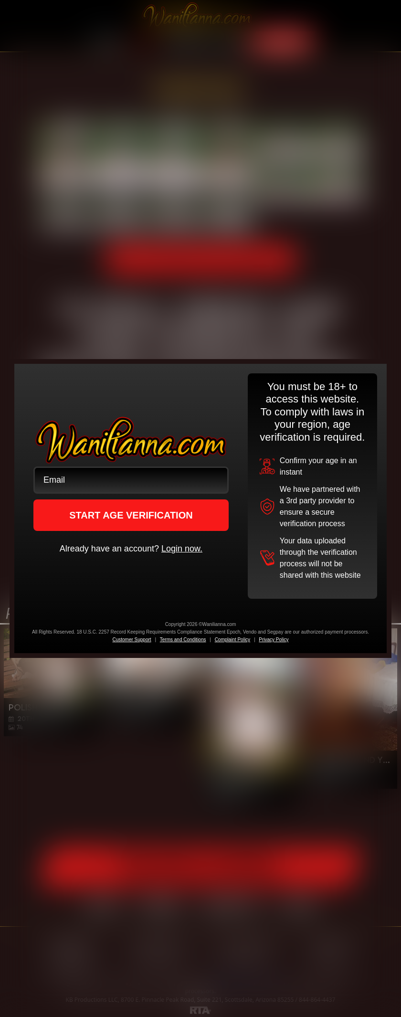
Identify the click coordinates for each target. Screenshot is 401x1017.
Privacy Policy (273, 639)
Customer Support (131, 639)
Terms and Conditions (183, 639)
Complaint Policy (232, 639)
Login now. (181, 548)
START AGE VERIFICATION (131, 515)
